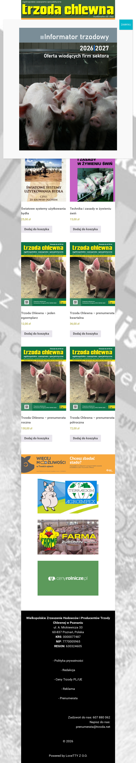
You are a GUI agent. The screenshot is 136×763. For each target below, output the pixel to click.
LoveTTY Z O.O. (76, 756)
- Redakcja (68, 670)
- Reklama (68, 689)
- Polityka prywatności (68, 660)
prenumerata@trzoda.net (93, 727)
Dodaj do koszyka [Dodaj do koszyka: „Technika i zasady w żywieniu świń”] (85, 229)
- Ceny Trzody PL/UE (68, 679)
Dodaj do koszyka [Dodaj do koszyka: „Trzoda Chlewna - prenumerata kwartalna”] (85, 333)
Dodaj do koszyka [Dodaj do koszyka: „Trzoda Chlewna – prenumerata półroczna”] (85, 438)
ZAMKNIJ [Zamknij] (126, 24)
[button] (68, 464)
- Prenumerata (68, 698)
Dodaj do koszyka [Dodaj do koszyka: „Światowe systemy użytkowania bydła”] (36, 229)
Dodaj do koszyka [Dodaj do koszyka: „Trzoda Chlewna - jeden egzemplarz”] (36, 333)
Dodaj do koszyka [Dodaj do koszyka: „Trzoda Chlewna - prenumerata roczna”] (36, 438)
